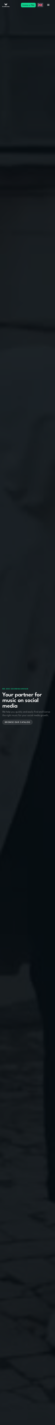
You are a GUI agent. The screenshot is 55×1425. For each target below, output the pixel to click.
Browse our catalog (17, 722)
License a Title (28, 5)
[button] (40, 5)
